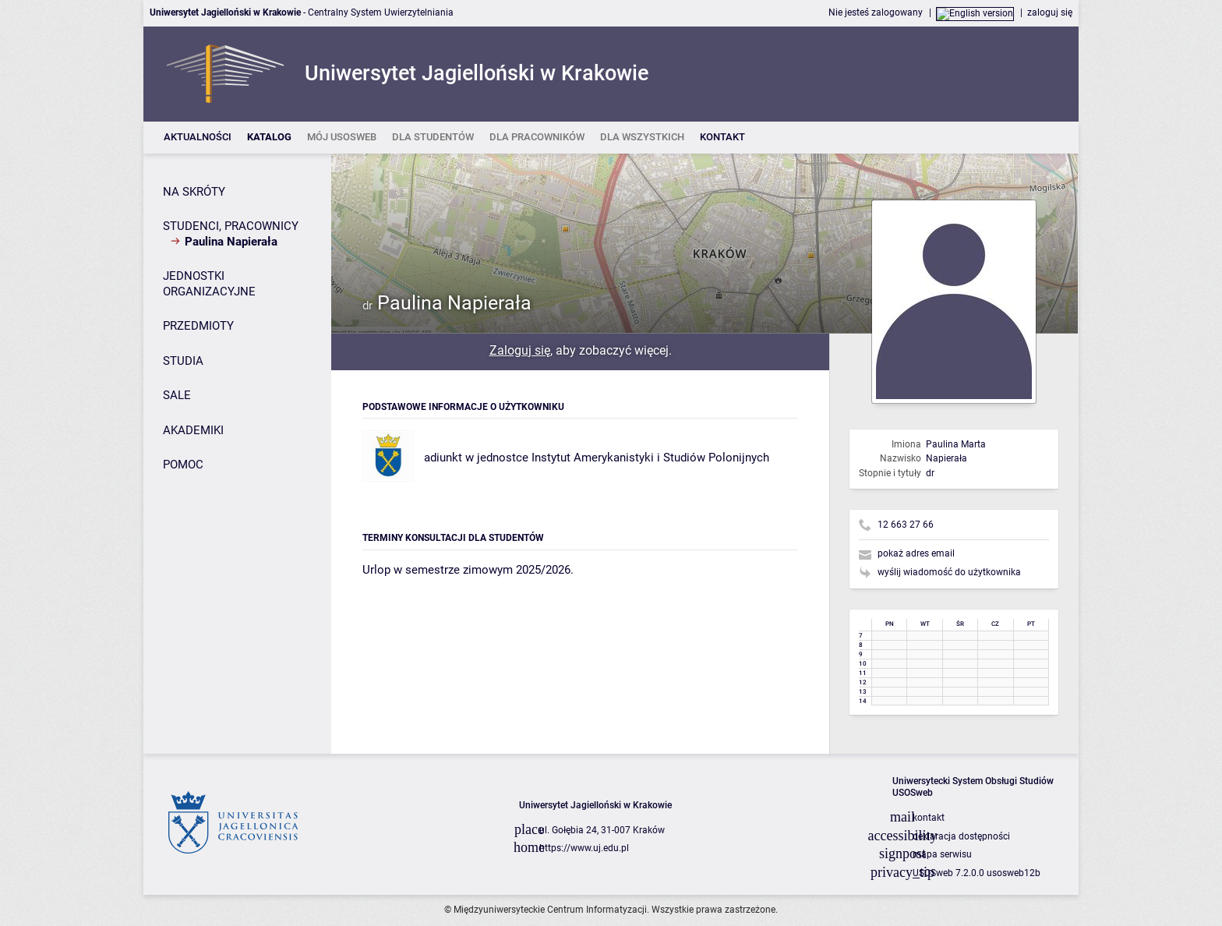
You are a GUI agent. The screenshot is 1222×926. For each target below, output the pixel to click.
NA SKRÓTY (194, 192)
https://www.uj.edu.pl (584, 848)
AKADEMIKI (193, 430)
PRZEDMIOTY (198, 326)
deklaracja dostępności (961, 836)
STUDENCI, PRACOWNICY (230, 226)
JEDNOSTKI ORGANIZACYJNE (209, 284)
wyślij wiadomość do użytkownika (949, 572)
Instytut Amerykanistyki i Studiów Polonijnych (650, 458)
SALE (177, 395)
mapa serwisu (942, 854)
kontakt (929, 817)
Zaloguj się (519, 350)
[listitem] (197, 138)
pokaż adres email (916, 553)
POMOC (183, 465)
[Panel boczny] (237, 454)
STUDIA (183, 361)
